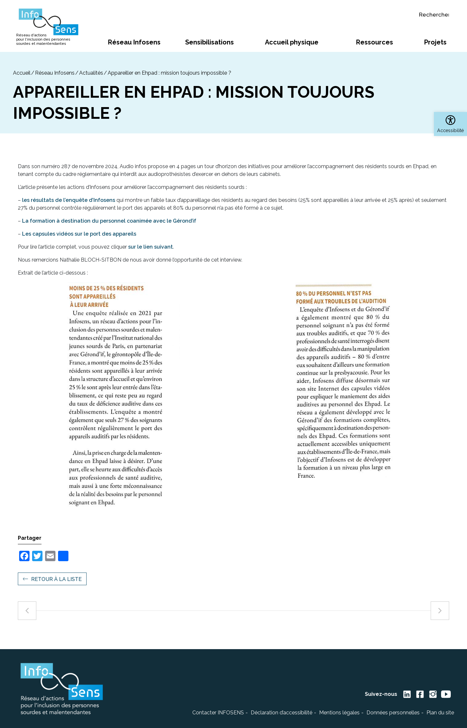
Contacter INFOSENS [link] (218, 712)
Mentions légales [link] (339, 712)
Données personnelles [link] (393, 712)
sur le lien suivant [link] (150, 247)
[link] (450, 124)
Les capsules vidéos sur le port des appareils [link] (79, 234)
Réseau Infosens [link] (55, 73)
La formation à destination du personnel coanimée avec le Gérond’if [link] (109, 221)
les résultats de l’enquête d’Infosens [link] (68, 200)
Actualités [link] (91, 73)
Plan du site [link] (440, 712)
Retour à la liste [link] (56, 579)
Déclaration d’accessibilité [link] (281, 712)
